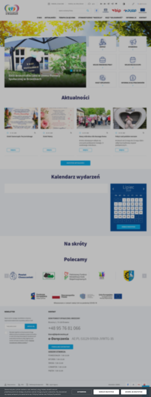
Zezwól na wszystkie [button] (133, 392)
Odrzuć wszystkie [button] (106, 392)
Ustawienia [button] (81, 392)
